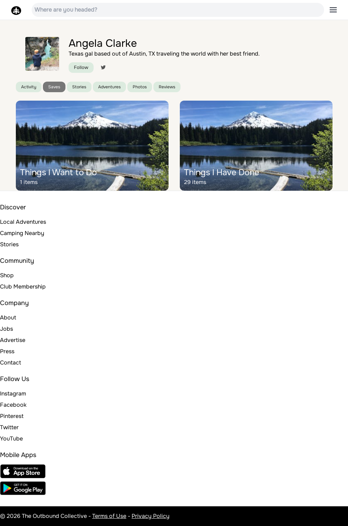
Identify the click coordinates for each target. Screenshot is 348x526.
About (8, 317)
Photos (140, 87)
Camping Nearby (22, 233)
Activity (28, 87)
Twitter (9, 427)
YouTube (11, 438)
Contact (10, 362)
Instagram (13, 393)
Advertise (12, 340)
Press (7, 351)
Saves (54, 87)
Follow (81, 67)
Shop (7, 275)
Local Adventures (23, 222)
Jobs (6, 328)
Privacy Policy (151, 516)
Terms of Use (109, 516)
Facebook (13, 404)
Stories (79, 87)
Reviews (167, 87)
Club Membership (23, 286)
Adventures (109, 87)
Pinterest (12, 416)
